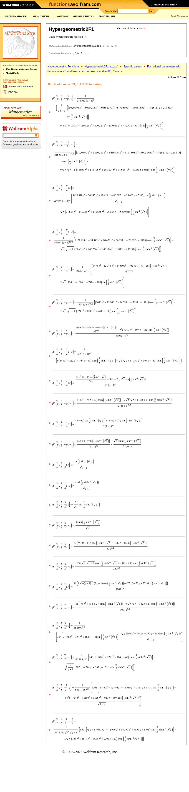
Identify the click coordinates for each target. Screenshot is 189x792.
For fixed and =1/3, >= (102, 71)
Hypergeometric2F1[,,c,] (101, 66)
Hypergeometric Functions (63, 66)
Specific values (132, 66)
